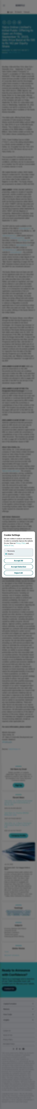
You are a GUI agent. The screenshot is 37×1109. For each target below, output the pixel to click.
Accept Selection (18, 567)
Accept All (18, 561)
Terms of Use (8, 545)
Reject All (18, 573)
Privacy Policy (21, 543)
